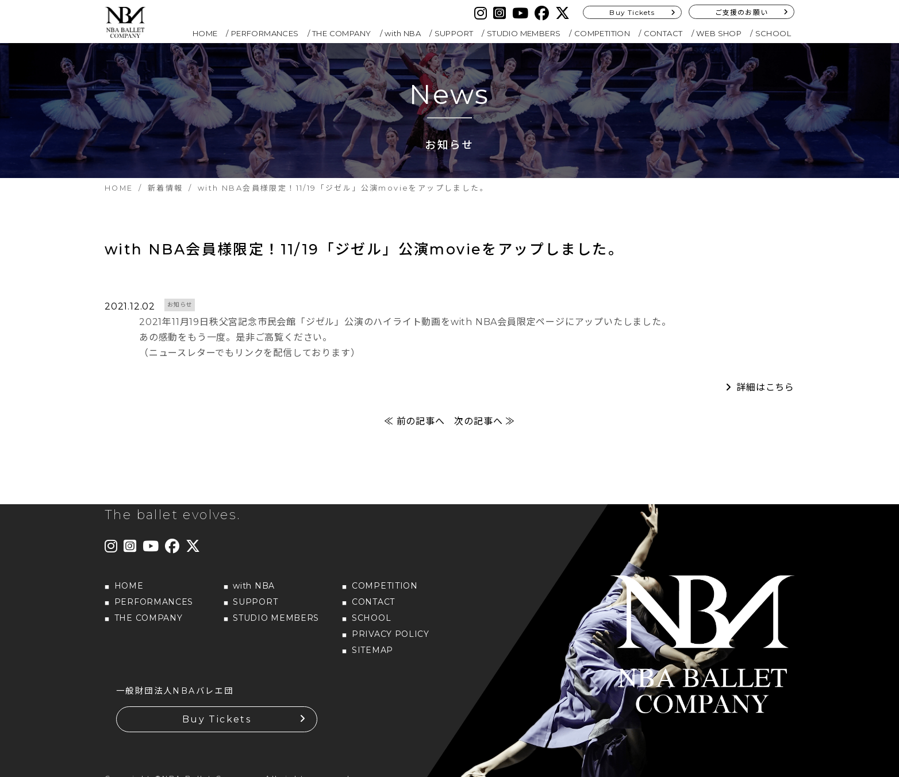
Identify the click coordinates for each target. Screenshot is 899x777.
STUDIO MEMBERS (524, 33)
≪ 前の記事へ (414, 421)
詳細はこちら (765, 387)
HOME (205, 33)
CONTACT (663, 33)
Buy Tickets (632, 12)
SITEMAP (372, 650)
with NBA (403, 33)
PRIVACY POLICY (390, 634)
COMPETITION (602, 33)
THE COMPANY (341, 33)
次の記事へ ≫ (484, 421)
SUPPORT (454, 33)
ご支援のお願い (741, 12)
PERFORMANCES (265, 33)
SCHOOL (773, 33)
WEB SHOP (719, 33)
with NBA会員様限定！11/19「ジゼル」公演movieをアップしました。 (364, 249)
